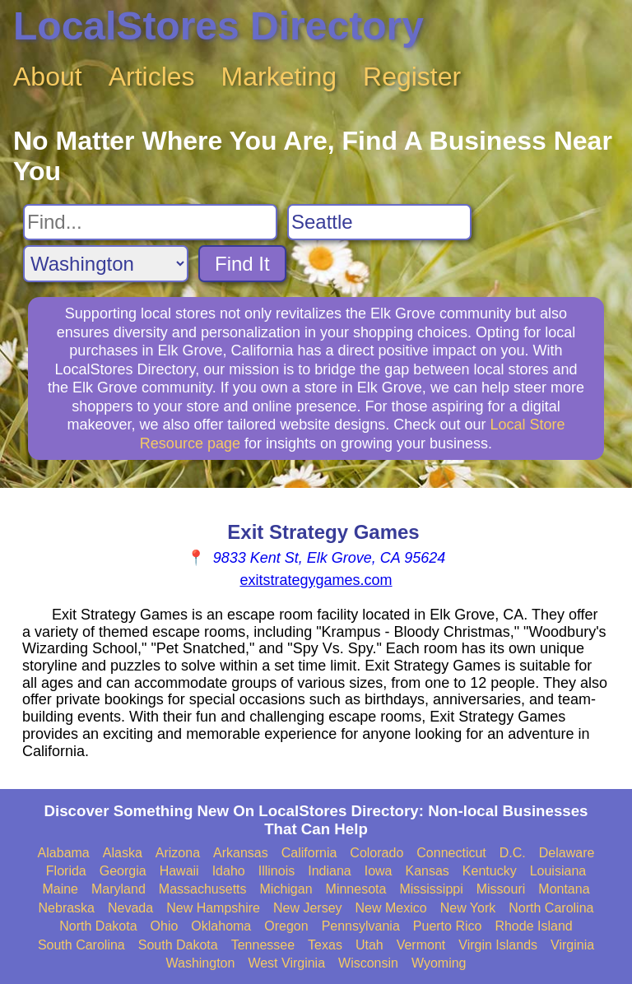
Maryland (118, 889)
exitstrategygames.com (315, 580)
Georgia (123, 871)
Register (412, 76)
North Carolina (551, 908)
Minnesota (356, 889)
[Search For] (150, 222)
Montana (563, 889)
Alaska (122, 853)
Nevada (130, 908)
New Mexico (391, 908)
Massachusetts (203, 889)
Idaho (228, 871)
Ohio (165, 926)
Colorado (376, 853)
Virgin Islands (497, 945)
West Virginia (286, 963)
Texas (325, 945)
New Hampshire (213, 908)
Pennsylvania (361, 926)
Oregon (286, 926)
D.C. (513, 853)
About (47, 76)
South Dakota (178, 945)
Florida (66, 871)
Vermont (421, 945)
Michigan (286, 889)
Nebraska (67, 908)
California (309, 853)
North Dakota (98, 926)
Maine (60, 889)
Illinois (276, 871)
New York (468, 908)
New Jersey (307, 908)
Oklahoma (221, 926)
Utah (369, 945)
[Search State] (105, 263)
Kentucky (489, 871)
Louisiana (558, 871)
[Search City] (379, 222)
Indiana (329, 871)
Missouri (501, 889)
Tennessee (263, 945)
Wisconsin (368, 963)
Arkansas (240, 853)
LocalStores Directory (218, 26)
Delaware (567, 853)
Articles (152, 76)
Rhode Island (533, 926)
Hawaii (179, 871)
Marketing (279, 76)
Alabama (64, 853)
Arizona (178, 853)
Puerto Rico (447, 926)
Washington (200, 963)
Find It (242, 264)
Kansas (426, 871)
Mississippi (430, 889)
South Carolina (81, 945)
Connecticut (451, 853)
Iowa (379, 871)
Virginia (572, 945)
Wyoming (439, 963)
